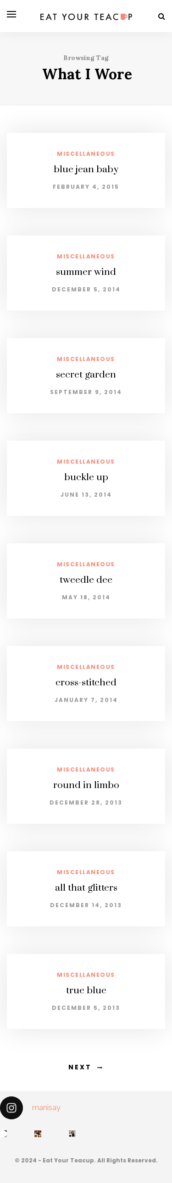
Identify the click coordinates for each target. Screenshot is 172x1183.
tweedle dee (86, 580)
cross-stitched (86, 683)
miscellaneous (86, 154)
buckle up (86, 477)
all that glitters (86, 888)
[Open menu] (11, 14)
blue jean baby (86, 169)
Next (80, 1067)
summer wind (86, 272)
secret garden (86, 375)
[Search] (161, 16)
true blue (86, 991)
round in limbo (86, 785)
